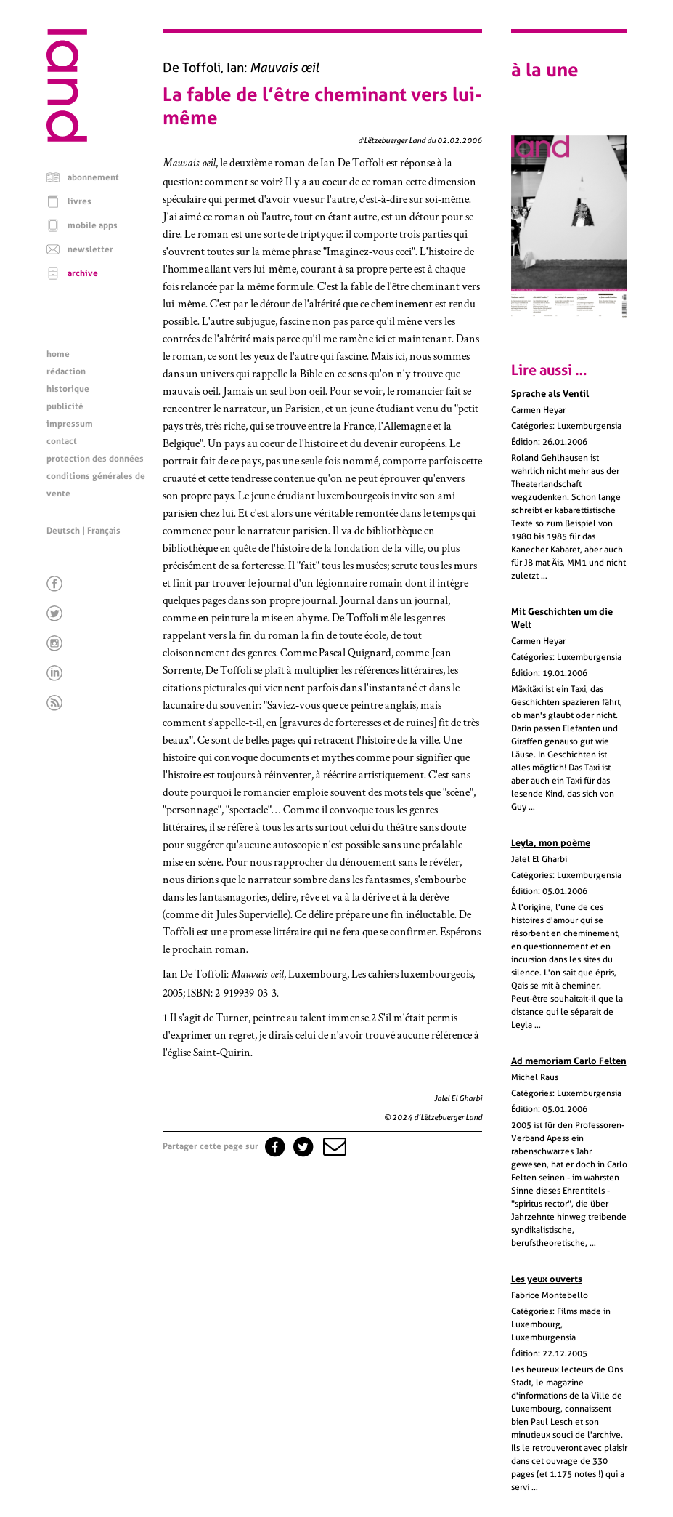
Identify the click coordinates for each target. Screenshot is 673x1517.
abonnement (93, 177)
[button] (333, 1146)
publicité (64, 406)
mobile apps (93, 225)
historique (67, 389)
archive (83, 273)
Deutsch (63, 531)
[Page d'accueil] (66, 138)
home (58, 354)
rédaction (66, 371)
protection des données (95, 459)
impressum (69, 424)
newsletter (90, 249)
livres (79, 201)
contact (61, 441)
